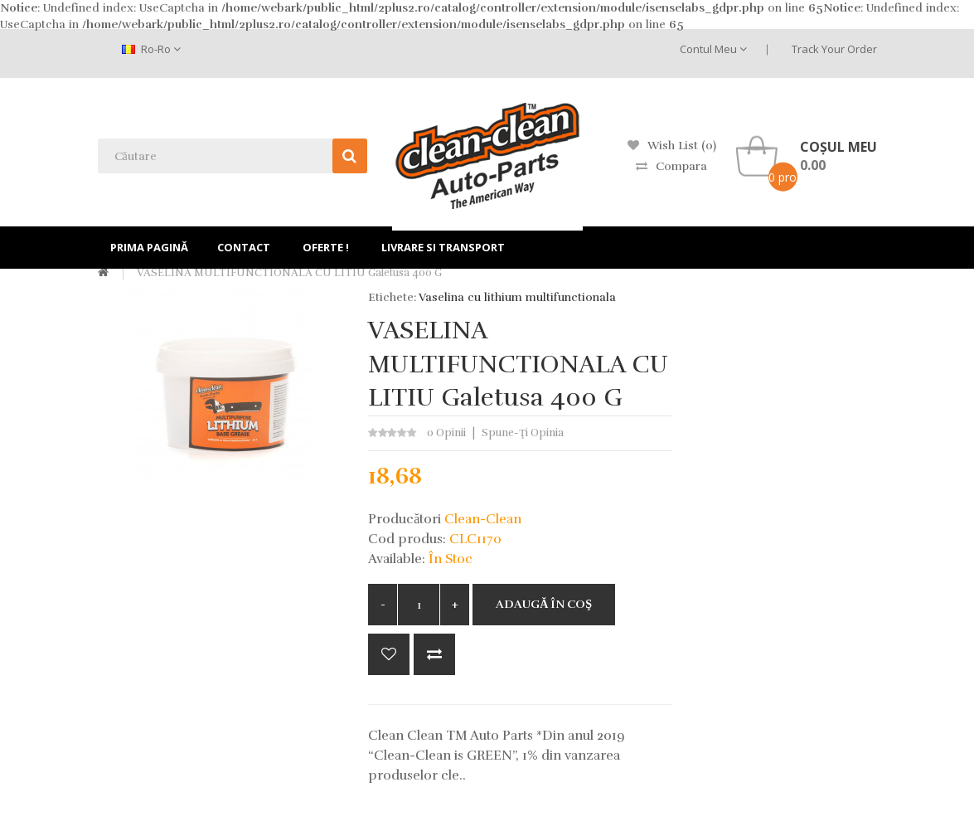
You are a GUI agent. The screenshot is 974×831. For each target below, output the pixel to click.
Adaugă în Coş (544, 604)
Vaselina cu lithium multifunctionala (517, 297)
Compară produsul (434, 654)
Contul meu (713, 48)
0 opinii (446, 433)
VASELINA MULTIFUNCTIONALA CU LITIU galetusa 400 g (288, 272)
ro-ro (151, 48)
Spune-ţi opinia (523, 433)
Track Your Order (834, 48)
